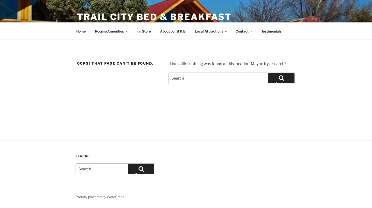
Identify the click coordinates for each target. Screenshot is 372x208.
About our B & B (173, 31)
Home (81, 31)
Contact (244, 31)
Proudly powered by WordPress (100, 197)
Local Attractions (211, 31)
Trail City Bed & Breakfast (154, 17)
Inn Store (143, 31)
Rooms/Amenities (111, 31)
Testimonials (271, 31)
